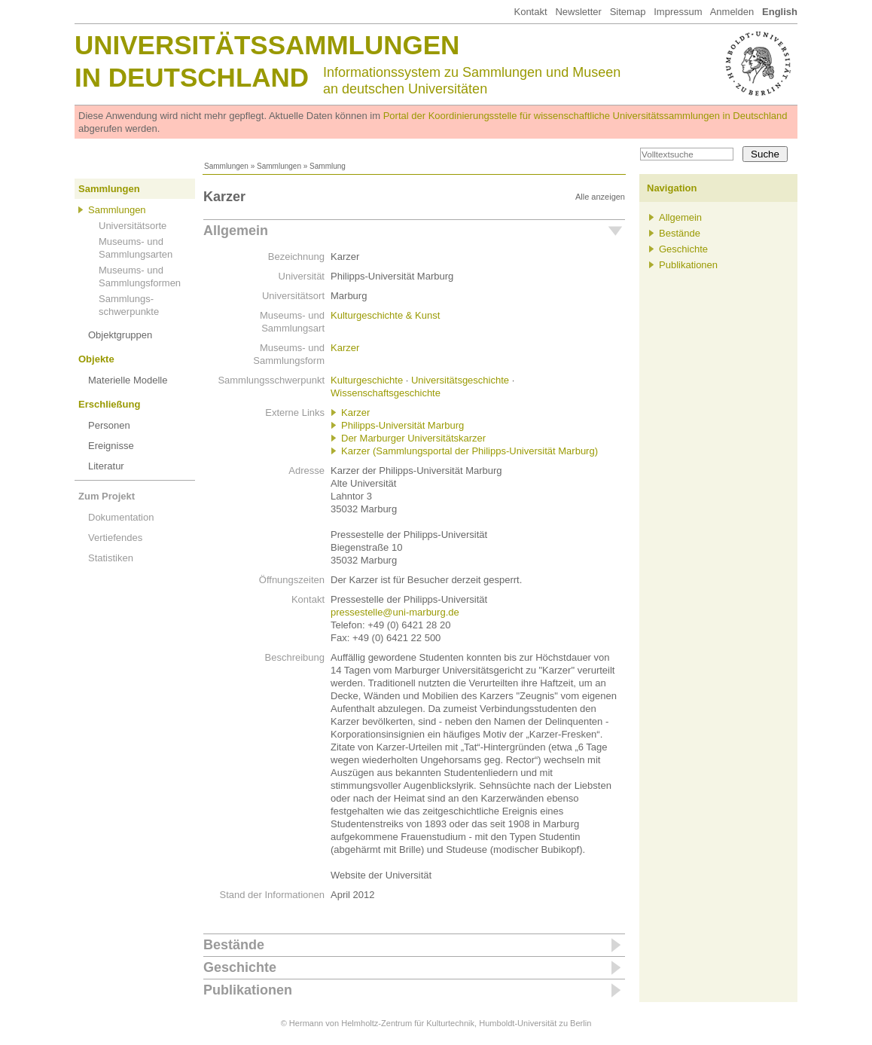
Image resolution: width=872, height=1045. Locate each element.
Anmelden (732, 11)
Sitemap (628, 11)
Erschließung (109, 404)
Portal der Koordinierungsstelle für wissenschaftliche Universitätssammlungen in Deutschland (585, 115)
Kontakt (530, 11)
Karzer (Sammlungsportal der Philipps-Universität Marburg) (469, 451)
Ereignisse (111, 445)
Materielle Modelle (128, 380)
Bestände (233, 944)
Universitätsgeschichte (460, 380)
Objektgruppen (120, 335)
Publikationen (247, 990)
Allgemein (235, 230)
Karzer (345, 347)
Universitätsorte (132, 225)
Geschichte (239, 967)
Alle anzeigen (600, 196)
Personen (109, 425)
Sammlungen (226, 166)
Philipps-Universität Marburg (402, 425)
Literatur (106, 466)
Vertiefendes (115, 537)
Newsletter (578, 11)
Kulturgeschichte (367, 380)
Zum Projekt (106, 496)
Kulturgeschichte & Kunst (385, 315)
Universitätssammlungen (267, 45)
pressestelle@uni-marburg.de (395, 612)
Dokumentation (121, 517)
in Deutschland (192, 77)
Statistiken (110, 558)
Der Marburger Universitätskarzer (413, 438)
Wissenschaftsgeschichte (386, 393)
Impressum (678, 11)
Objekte (96, 359)
